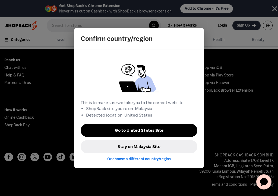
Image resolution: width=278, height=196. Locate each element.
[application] (264, 182)
